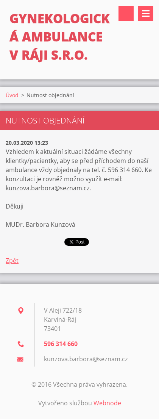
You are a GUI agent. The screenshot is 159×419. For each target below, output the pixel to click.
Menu (145, 13)
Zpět (12, 260)
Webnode (107, 403)
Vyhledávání (126, 13)
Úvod (12, 95)
